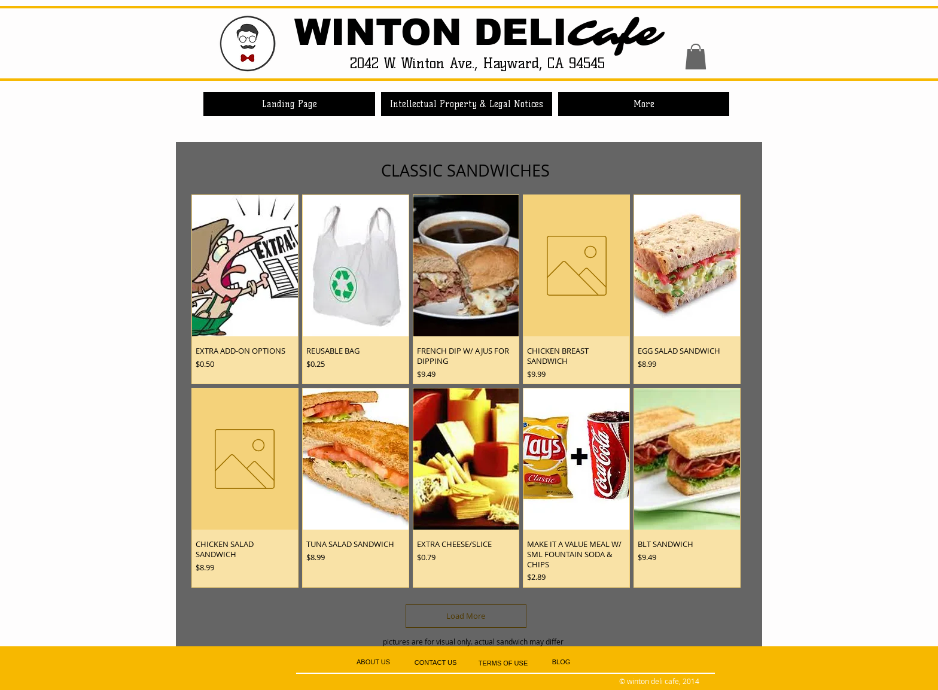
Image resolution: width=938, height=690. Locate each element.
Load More (465, 615)
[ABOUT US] (373, 662)
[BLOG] (561, 662)
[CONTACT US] (435, 663)
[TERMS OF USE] (503, 663)
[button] (695, 56)
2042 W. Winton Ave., (416, 63)
